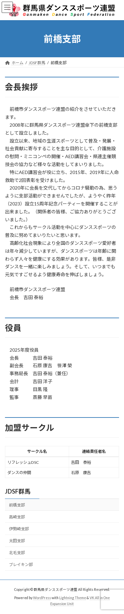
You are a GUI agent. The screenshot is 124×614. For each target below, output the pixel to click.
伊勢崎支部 (19, 528)
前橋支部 (17, 504)
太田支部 (17, 540)
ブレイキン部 (21, 564)
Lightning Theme (72, 598)
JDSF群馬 (17, 491)
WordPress (42, 598)
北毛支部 (17, 552)
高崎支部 (17, 516)
